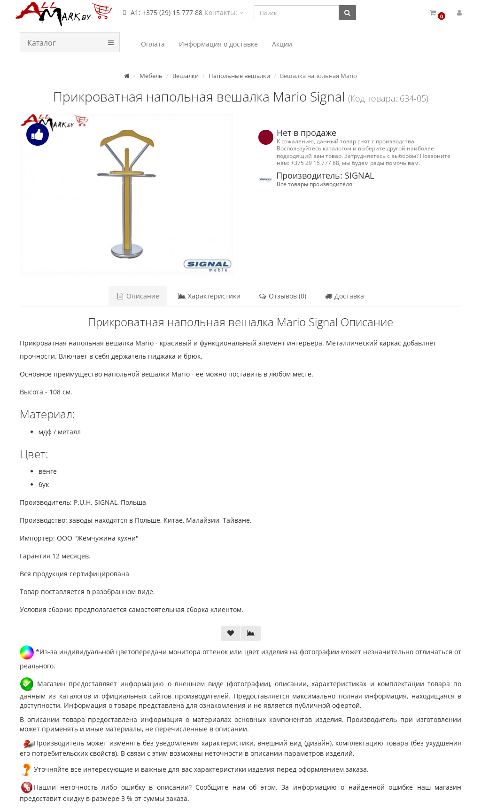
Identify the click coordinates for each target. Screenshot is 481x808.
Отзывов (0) (282, 295)
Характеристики (209, 295)
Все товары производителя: (315, 184)
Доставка (344, 295)
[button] (437, 13)
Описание (138, 295)
